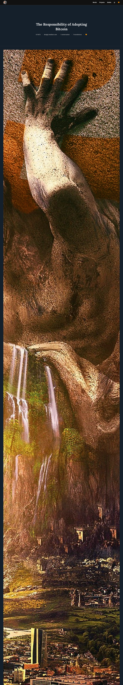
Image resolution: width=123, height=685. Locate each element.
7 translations (77, 34)
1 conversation (65, 34)
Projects (102, 2)
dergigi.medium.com (50, 34)
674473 (38, 34)
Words (95, 2)
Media (109, 2)
